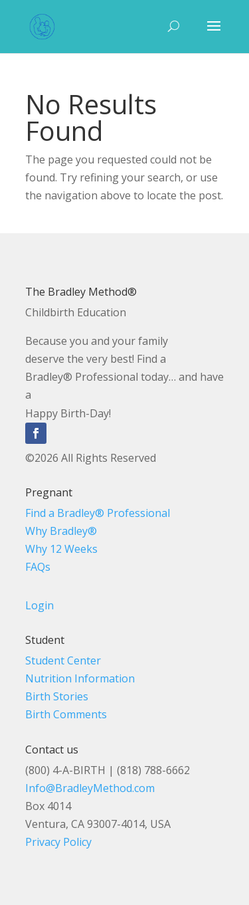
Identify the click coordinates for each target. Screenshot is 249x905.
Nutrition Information (80, 678)
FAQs (37, 566)
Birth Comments (66, 714)
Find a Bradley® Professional (97, 513)
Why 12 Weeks (61, 549)
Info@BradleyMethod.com (90, 788)
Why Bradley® (61, 531)
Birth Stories (56, 696)
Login (39, 605)
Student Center (63, 660)
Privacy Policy (58, 842)
